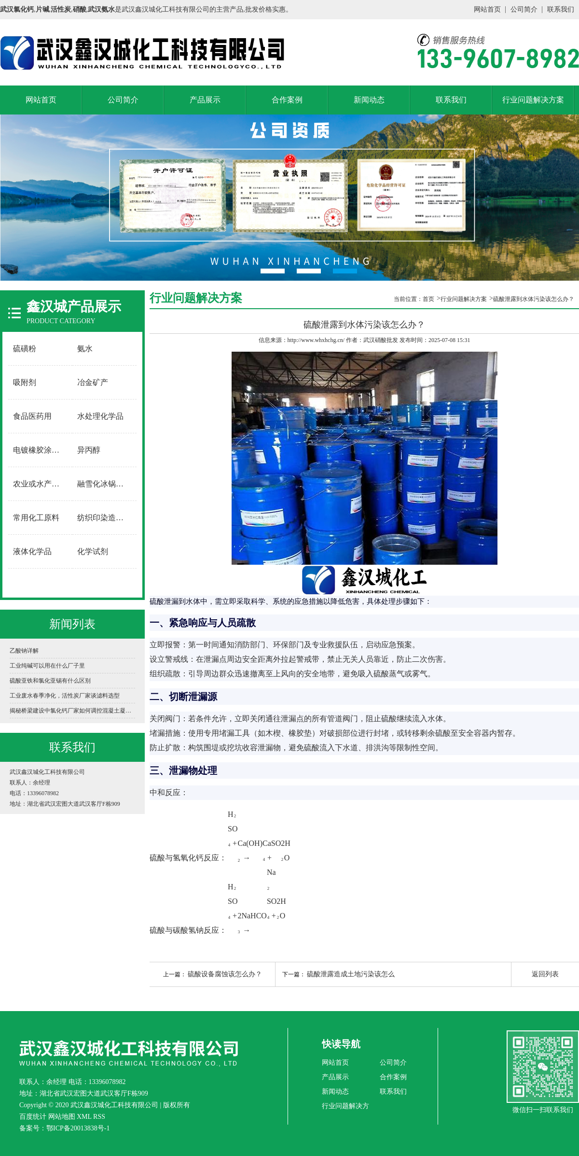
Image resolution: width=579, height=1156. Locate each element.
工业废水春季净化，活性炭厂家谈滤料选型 (65, 695)
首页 (428, 299)
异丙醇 (88, 450)
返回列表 (545, 974)
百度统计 (32, 1116)
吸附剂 (24, 382)
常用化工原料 (36, 518)
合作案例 (287, 100)
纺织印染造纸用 (104, 518)
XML (84, 1116)
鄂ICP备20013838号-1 (78, 1128)
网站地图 (61, 1116)
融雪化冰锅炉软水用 (104, 484)
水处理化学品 (100, 416)
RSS (99, 1116)
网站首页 (487, 9)
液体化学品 (32, 551)
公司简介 (524, 9)
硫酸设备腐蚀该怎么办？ (225, 974)
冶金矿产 (92, 382)
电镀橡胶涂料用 (40, 450)
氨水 (85, 348)
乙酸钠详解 (24, 650)
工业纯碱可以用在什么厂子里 (47, 665)
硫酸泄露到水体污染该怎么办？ (533, 299)
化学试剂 (92, 551)
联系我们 (560, 9)
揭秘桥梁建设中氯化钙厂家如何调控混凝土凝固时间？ (72, 710)
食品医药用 (32, 416)
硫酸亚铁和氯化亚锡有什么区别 (50, 680)
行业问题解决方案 (533, 100)
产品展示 (205, 100)
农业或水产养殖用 (40, 484)
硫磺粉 (24, 348)
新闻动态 (369, 100)
